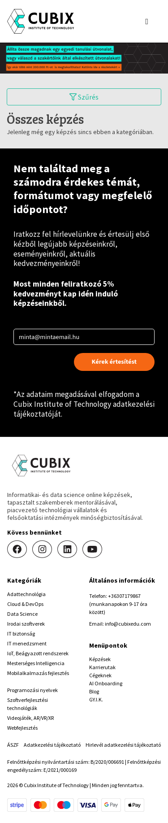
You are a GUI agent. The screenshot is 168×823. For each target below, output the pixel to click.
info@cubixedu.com (128, 623)
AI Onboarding (105, 683)
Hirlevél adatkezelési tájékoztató (123, 744)
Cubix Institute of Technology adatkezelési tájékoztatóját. (84, 409)
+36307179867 (124, 595)
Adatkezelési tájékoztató (52, 744)
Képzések (100, 659)
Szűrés (84, 96)
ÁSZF (13, 744)
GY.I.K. (96, 699)
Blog (94, 691)
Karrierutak (102, 667)
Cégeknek (100, 675)
